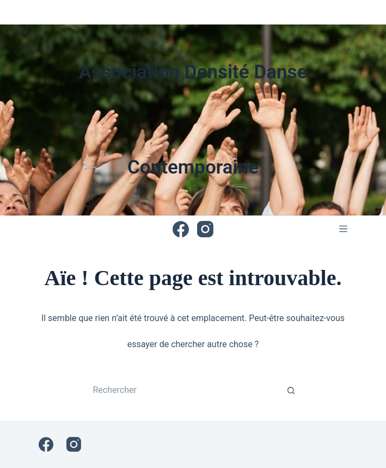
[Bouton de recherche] (291, 390)
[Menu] (343, 229)
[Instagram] (205, 229)
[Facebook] (181, 229)
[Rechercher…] (182, 390)
